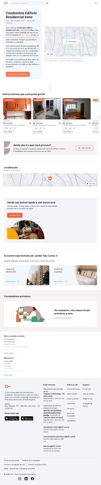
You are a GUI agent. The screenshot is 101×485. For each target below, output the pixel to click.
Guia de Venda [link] (88, 394)
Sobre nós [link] (71, 404)
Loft (45, 58)
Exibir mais (9, 353)
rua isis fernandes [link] (9, 344)
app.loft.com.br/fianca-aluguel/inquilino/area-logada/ (52, 412)
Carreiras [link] (70, 409)
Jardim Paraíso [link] (9, 368)
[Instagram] (19, 479)
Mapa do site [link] (87, 399)
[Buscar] (47, 3)
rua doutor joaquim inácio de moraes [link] (16, 347)
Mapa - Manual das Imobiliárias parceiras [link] (19, 469)
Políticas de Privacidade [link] (31, 460)
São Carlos (26, 35)
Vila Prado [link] (7, 363)
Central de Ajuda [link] (73, 389)
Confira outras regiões (62, 318)
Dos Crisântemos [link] (9, 339)
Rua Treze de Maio (13, 37)
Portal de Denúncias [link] (11, 460)
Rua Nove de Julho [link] (10, 349)
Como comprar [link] (73, 399)
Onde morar (53, 58)
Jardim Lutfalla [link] (8, 361)
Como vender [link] (72, 394)
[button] (50, 180)
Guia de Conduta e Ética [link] (37, 465)
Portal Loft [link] (87, 389)
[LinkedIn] (26, 479)
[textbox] (29, 3)
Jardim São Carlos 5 (31, 37)
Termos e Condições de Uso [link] (14, 465)
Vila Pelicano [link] (8, 366)
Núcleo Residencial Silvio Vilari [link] (14, 371)
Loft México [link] (71, 421)
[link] (84, 148)
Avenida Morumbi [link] (9, 342)
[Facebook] (32, 479)
